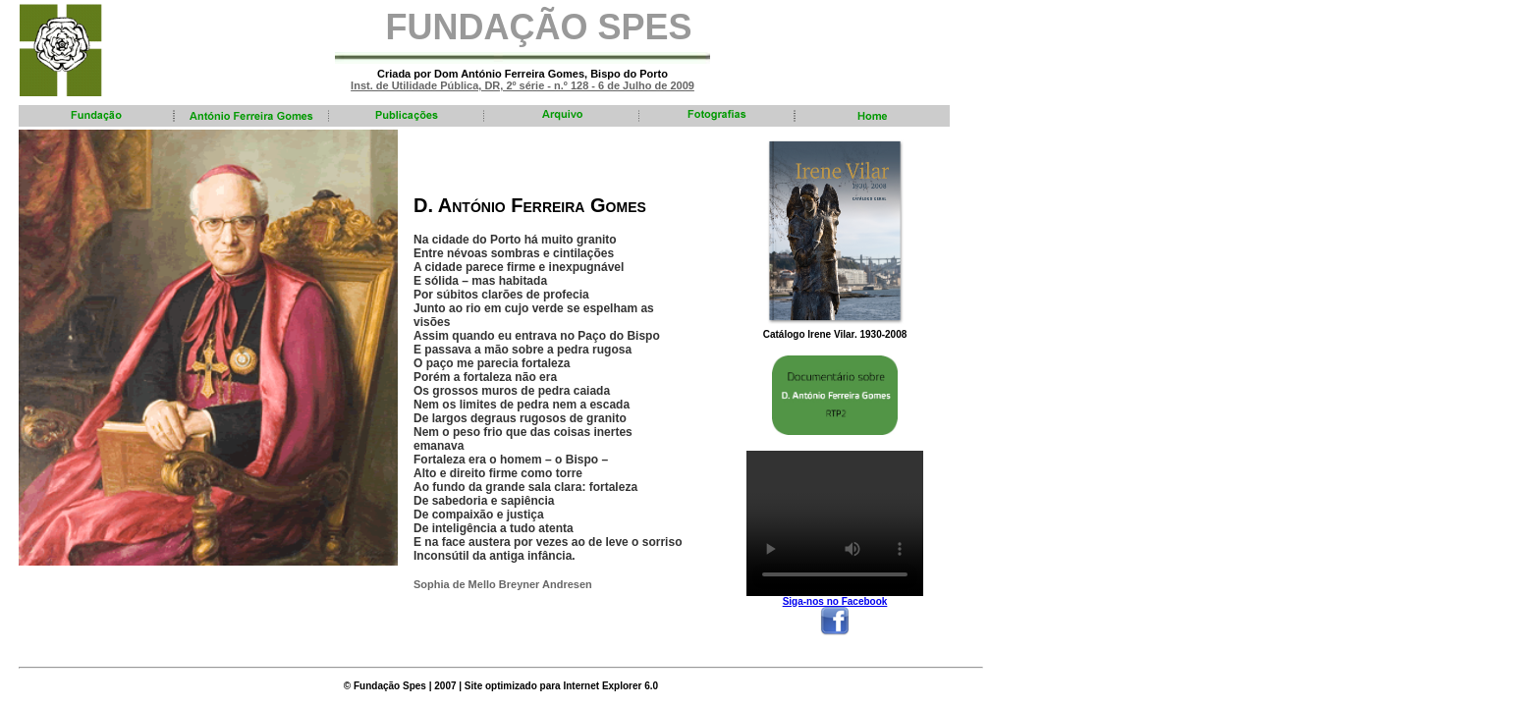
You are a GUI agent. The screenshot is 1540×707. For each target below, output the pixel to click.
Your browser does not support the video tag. (834, 523)
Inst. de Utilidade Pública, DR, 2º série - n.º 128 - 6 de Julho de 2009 (522, 85)
